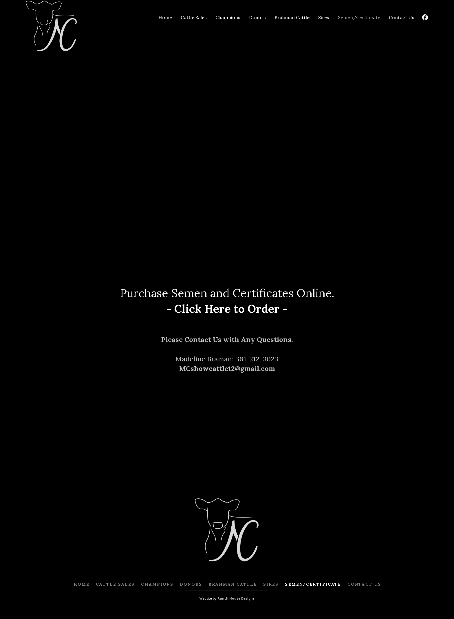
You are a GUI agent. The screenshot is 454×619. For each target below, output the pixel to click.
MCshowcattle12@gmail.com (227, 368)
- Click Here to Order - (227, 308)
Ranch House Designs (236, 598)
